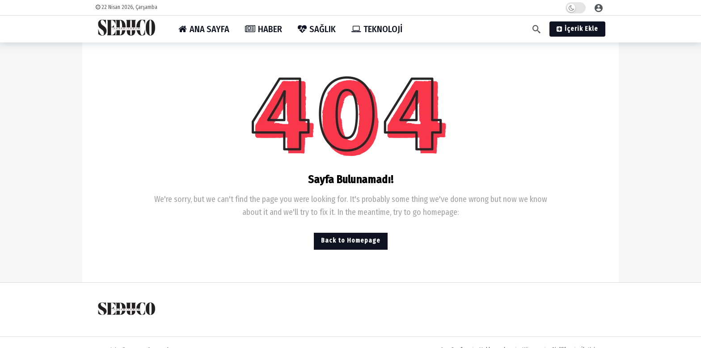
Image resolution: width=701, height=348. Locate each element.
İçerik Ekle (577, 29)
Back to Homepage (350, 240)
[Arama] (536, 29)
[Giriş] (598, 7)
